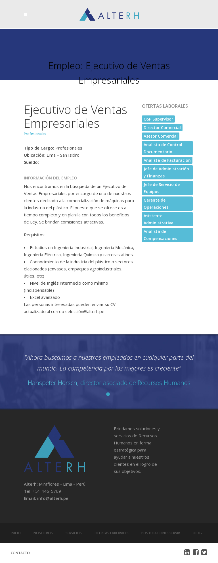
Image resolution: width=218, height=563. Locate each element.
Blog (197, 533)
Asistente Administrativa (158, 219)
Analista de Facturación (167, 160)
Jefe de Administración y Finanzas (166, 172)
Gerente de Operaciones (156, 203)
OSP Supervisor (158, 119)
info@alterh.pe (52, 498)
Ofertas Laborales (112, 533)
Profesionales (35, 133)
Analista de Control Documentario (163, 148)
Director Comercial (162, 127)
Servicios (74, 533)
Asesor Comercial (161, 136)
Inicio (16, 533)
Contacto (20, 552)
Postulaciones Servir (160, 533)
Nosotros (43, 533)
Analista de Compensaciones (160, 235)
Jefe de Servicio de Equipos (162, 188)
